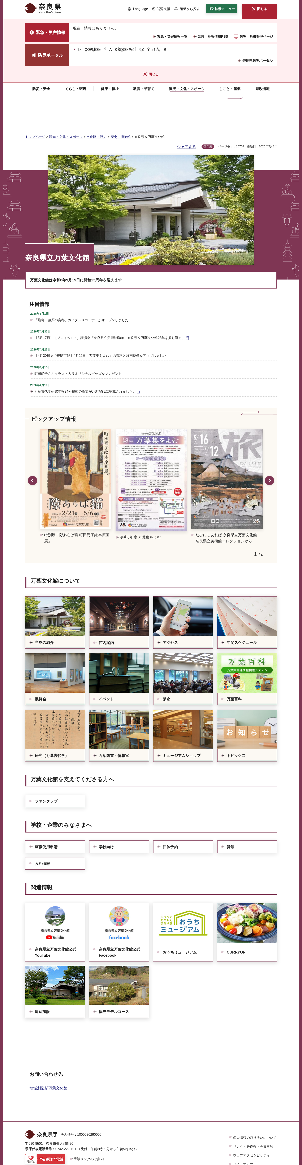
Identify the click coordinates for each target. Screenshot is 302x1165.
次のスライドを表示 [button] (269, 454)
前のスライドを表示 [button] (32, 454)
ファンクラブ (46, 775)
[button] (138, 9)
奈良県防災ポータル (257, 60)
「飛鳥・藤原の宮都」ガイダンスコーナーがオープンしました (81, 293)
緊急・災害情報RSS (213, 36)
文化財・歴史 (96, 110)
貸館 (230, 820)
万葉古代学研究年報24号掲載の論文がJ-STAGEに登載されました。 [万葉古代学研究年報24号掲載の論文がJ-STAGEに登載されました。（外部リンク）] (85, 365)
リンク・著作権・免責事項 (253, 1120)
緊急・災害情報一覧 (172, 36)
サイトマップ (243, 1138)
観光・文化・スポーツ (66, 110)
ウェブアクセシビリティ (251, 1129)
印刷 (209, 120)
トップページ (35, 110)
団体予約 (170, 820)
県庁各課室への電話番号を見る (52, 1142)
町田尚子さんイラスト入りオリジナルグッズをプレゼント (78, 347)
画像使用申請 (46, 820)
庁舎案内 (92, 1142)
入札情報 (42, 837)
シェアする (186, 120)
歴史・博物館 (121, 110)
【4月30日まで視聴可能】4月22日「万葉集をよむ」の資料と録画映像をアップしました (100, 329)
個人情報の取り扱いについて (255, 1111)
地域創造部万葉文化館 (50, 1062)
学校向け (106, 820)
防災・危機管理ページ (256, 36)
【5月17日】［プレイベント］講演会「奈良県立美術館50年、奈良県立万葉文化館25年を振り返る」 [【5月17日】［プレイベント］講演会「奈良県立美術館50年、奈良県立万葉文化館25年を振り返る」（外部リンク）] (109, 311)
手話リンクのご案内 (89, 1132)
